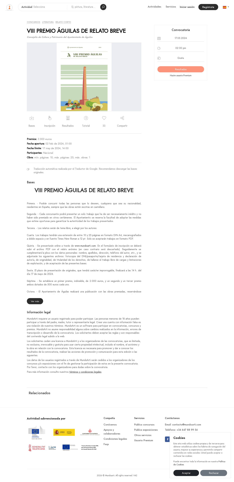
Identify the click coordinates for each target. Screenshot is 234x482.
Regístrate (208, 7)
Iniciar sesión (187, 7)
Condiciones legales (115, 439)
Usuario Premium (143, 440)
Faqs (106, 444)
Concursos (33, 22)
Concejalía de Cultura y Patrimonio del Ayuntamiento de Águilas (59, 37)
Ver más (35, 301)
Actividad (26, 7)
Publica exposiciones (146, 430)
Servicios (171, 6)
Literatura (48, 22)
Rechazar (214, 473)
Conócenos (110, 424)
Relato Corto (63, 22)
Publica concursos (144, 424)
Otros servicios (142, 435)
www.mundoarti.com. (86, 246)
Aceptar (186, 473)
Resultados (181, 69)
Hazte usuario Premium (180, 75)
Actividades (154, 6)
